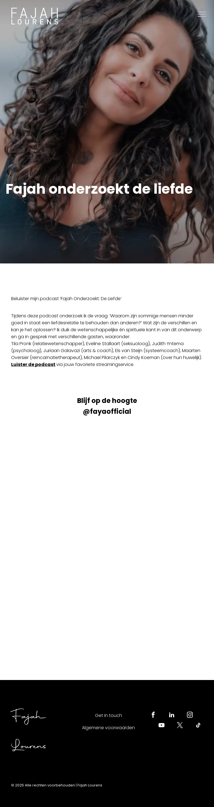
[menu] (201, 14)
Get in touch (108, 715)
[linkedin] (171, 716)
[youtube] (161, 726)
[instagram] (190, 716)
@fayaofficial (107, 411)
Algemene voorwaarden (108, 727)
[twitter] (180, 726)
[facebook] (153, 716)
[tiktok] (198, 726)
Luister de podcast (33, 364)
